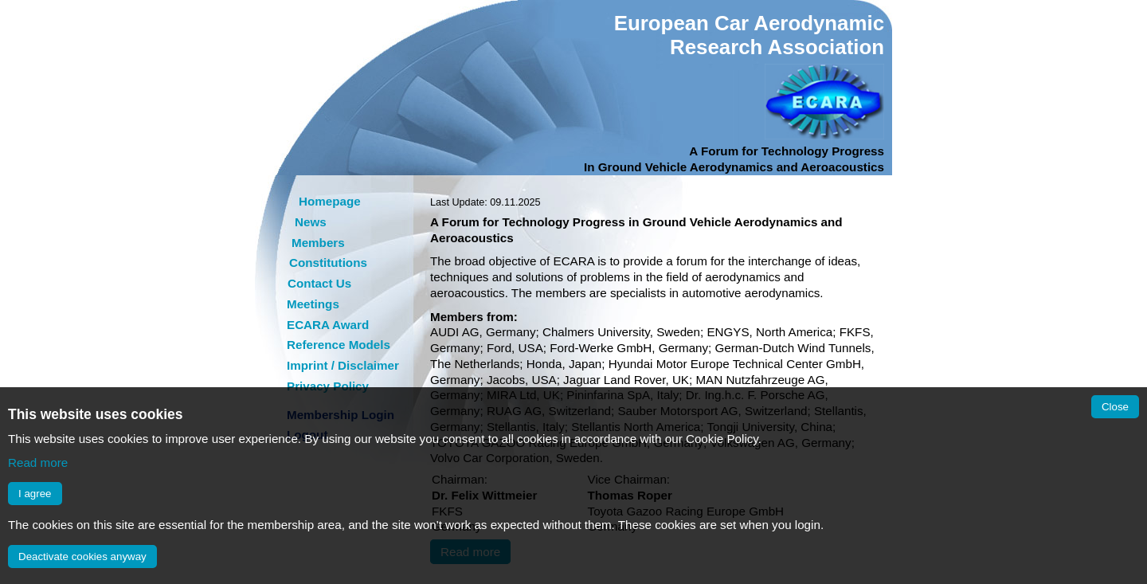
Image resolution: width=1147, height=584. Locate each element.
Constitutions (328, 262)
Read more (38, 462)
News (311, 222)
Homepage (330, 201)
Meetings (313, 304)
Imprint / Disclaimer (343, 365)
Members (318, 242)
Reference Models (338, 344)
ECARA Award (328, 324)
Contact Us (319, 283)
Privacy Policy (328, 386)
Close (1115, 407)
